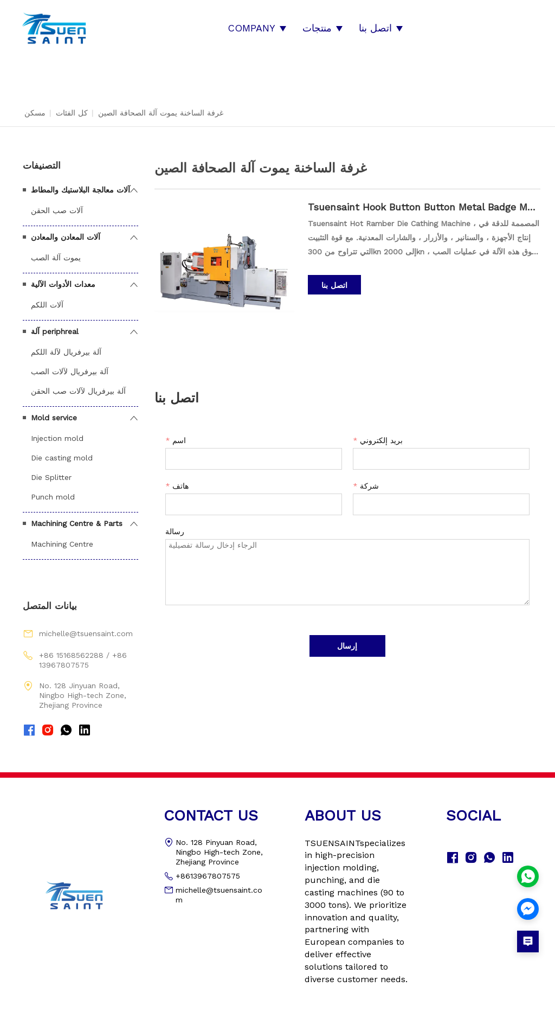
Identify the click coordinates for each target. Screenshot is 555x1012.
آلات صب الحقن (57, 204)
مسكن (35, 106)
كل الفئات (72, 106)
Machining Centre (62, 537)
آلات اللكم (47, 298)
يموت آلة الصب (56, 251)
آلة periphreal (55, 325)
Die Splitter (51, 470)
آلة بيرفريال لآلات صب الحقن (78, 384)
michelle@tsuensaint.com (86, 627)
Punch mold (53, 490)
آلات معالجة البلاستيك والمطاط (80, 183)
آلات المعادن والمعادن (65, 230)
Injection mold (57, 431)
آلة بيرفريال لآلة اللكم (66, 345)
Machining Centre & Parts (76, 517)
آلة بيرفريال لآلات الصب (69, 365)
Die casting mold (62, 451)
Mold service (54, 411)
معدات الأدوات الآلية (63, 277)
